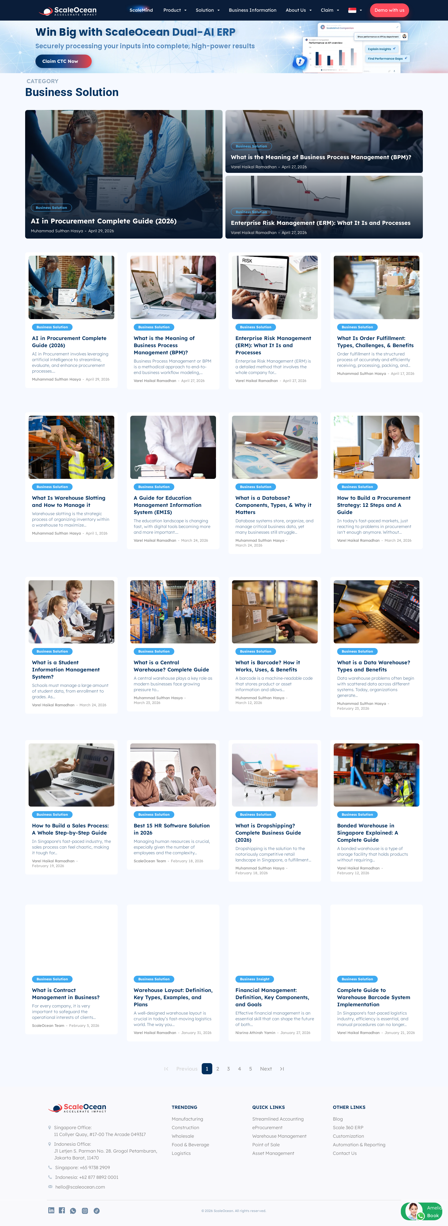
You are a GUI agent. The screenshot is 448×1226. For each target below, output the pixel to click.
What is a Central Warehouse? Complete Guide (171, 666)
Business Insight (254, 979)
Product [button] (172, 10)
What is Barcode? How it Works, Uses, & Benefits (267, 666)
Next (266, 1068)
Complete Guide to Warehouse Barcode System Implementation (373, 997)
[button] (355, 10)
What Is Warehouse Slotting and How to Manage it (68, 501)
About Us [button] (296, 10)
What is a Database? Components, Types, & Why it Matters (273, 505)
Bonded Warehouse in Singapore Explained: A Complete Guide (367, 832)
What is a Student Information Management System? (66, 669)
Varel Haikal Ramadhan (155, 380)
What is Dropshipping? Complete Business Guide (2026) (268, 832)
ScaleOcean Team (150, 861)
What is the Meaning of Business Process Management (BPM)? (164, 345)
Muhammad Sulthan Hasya (56, 379)
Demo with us (390, 10)
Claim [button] (327, 10)
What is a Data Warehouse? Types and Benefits (373, 666)
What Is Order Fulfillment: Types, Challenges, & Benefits (375, 342)
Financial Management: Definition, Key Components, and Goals (272, 997)
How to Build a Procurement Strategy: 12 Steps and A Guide (374, 505)
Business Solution (51, 207)
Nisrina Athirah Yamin (255, 1032)
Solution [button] (205, 10)
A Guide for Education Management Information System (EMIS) (167, 505)
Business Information (253, 10)
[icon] (51, 1210)
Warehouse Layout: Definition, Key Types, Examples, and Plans (173, 997)
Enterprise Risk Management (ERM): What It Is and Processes (273, 345)
